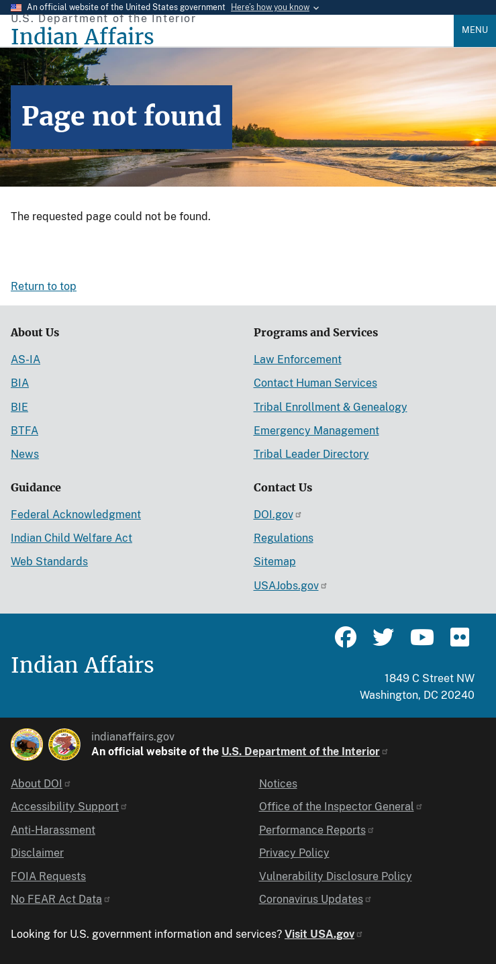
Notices (278, 783)
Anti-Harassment (53, 830)
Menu (475, 30)
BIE (19, 407)
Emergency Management (316, 430)
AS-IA (25, 359)
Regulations (283, 538)
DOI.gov (278, 514)
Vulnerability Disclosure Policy (335, 876)
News (25, 454)
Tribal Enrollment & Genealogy (330, 407)
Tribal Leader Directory (311, 454)
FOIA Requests (48, 876)
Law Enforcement (298, 359)
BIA (20, 383)
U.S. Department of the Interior (305, 751)
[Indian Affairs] (232, 37)
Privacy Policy (294, 853)
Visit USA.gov (324, 934)
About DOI (41, 783)
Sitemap (275, 561)
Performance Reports (317, 830)
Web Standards (49, 561)
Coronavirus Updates (316, 899)
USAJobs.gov (291, 585)
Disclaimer (37, 853)
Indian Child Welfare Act (71, 538)
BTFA (24, 430)
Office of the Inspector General (341, 806)
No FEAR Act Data (61, 899)
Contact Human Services (315, 383)
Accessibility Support (69, 806)
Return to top (44, 286)
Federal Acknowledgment (76, 514)
